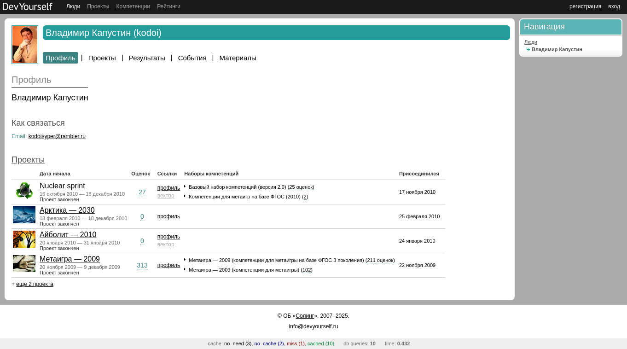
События (192, 58)
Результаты (147, 58)
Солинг (305, 316)
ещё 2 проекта (34, 284)
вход (614, 6)
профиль (168, 188)
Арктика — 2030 (67, 210)
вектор (165, 195)
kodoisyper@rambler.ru (57, 136)
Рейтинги (168, 6)
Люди (73, 6)
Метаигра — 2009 (70, 259)
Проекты (98, 6)
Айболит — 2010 (68, 234)
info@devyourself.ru (313, 326)
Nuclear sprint (62, 186)
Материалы (238, 58)
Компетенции (133, 6)
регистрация (585, 6)
